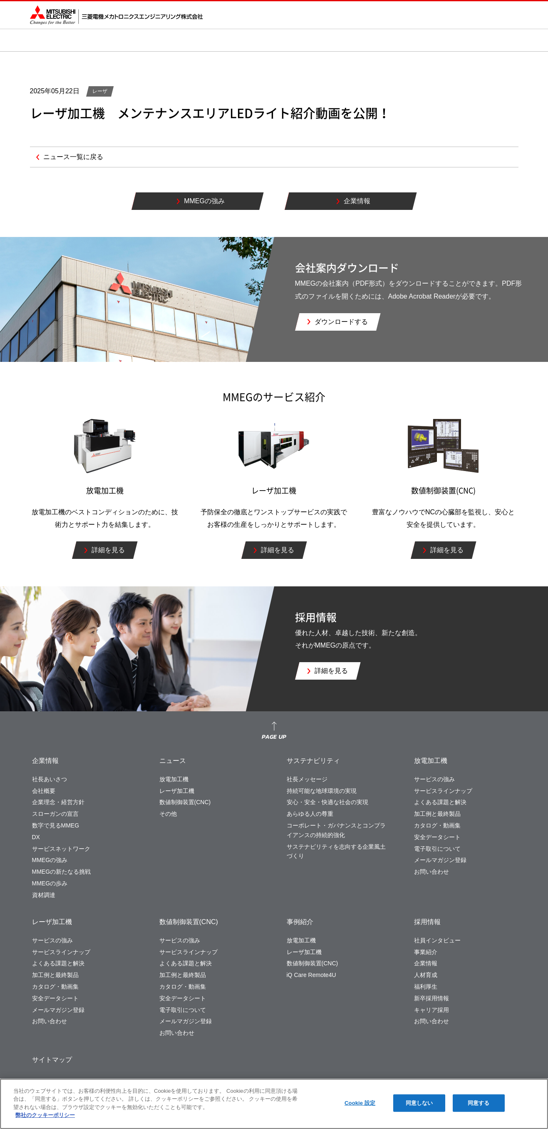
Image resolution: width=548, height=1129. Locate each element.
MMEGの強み (50, 860)
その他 (168, 813)
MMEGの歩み (50, 883)
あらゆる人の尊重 (310, 813)
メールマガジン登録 (440, 860)
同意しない (419, 1103)
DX (36, 837)
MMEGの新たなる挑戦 (61, 871)
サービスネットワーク (61, 848)
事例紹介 (300, 921)
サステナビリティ (313, 760)
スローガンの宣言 (55, 813)
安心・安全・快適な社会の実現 (327, 802)
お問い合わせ (431, 871)
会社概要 (43, 791)
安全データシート (437, 837)
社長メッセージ (307, 779)
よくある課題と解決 (440, 802)
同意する (479, 1103)
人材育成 (425, 975)
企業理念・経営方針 (58, 802)
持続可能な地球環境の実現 (322, 791)
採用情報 (427, 921)
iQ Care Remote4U (311, 975)
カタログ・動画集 (437, 825)
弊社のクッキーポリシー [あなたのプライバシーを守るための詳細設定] (45, 1115)
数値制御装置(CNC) (185, 802)
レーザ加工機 (176, 791)
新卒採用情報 (431, 998)
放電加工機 (173, 779)
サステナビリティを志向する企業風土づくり (336, 851)
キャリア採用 (431, 1010)
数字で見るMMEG (55, 825)
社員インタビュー (437, 940)
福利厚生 (425, 986)
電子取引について (437, 848)
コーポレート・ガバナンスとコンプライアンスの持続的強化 (336, 830)
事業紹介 (425, 952)
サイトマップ (52, 1059)
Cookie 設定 (360, 1103)
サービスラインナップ (443, 791)
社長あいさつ (49, 779)
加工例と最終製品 (437, 813)
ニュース (172, 760)
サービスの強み (434, 779)
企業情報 (45, 760)
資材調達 (43, 895)
